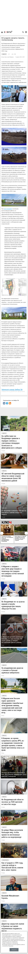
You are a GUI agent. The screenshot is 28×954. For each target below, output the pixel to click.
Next (26, 533)
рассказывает (8, 209)
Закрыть (14, 949)
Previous (1, 533)
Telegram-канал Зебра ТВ (11, 389)
